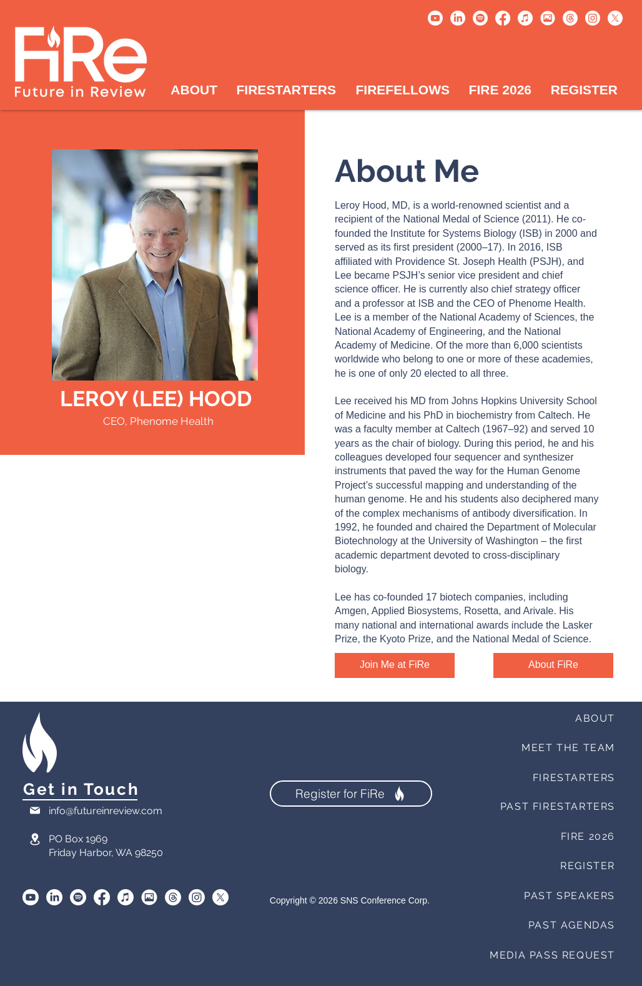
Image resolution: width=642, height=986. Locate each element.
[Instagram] (592, 18)
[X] (615, 18)
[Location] (35, 839)
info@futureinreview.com (105, 811)
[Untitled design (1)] (547, 18)
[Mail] (35, 810)
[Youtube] (435, 18)
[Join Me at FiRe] (395, 665)
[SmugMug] (149, 897)
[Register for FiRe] (351, 793)
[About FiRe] (553, 665)
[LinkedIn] (457, 18)
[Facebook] (502, 18)
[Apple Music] (525, 18)
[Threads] (570, 18)
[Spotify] (480, 18)
